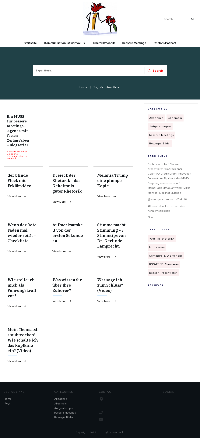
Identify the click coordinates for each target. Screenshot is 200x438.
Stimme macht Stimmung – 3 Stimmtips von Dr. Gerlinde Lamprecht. (113, 241)
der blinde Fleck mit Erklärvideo (23, 188)
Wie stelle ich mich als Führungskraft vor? (23, 293)
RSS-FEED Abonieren (164, 264)
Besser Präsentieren (163, 272)
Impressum (157, 247)
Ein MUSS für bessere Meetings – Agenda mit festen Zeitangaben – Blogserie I (19, 137)
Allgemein (175, 118)
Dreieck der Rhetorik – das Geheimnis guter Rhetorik (68, 188)
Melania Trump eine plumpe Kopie (113, 188)
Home (8, 398)
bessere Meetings (161, 135)
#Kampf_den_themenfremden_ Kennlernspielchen (167, 208)
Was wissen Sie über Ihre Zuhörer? (68, 293)
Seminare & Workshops (166, 255)
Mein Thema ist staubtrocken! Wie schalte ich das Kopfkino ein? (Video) (23, 346)
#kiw (150, 217)
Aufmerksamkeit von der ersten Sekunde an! (68, 241)
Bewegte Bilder (160, 143)
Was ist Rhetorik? (161, 238)
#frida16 (181, 199)
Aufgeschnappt (160, 126)
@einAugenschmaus (160, 199)
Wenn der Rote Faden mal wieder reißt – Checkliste (23, 241)
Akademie (156, 118)
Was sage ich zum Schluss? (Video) (113, 293)
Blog (7, 403)
